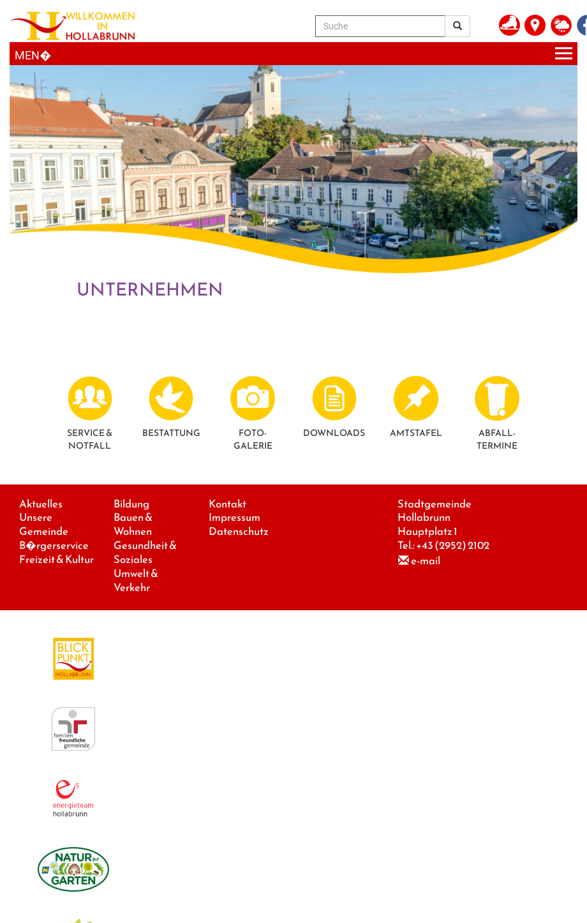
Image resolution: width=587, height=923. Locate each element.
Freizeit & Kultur (56, 559)
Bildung (131, 504)
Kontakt (227, 504)
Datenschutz (239, 531)
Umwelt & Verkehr (136, 581)
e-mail (425, 561)
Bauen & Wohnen (133, 524)
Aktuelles (41, 504)
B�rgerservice (54, 545)
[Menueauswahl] (293, 54)
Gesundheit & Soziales (145, 552)
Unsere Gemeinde (43, 524)
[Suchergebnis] (457, 26)
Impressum (234, 517)
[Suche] (380, 26)
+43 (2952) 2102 (452, 545)
